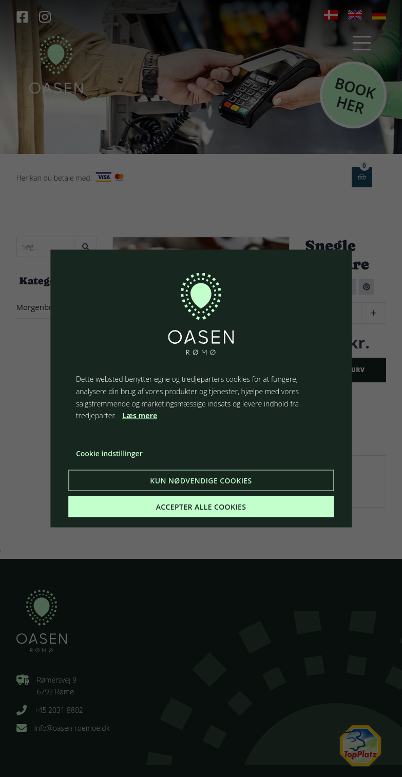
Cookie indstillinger (109, 453)
